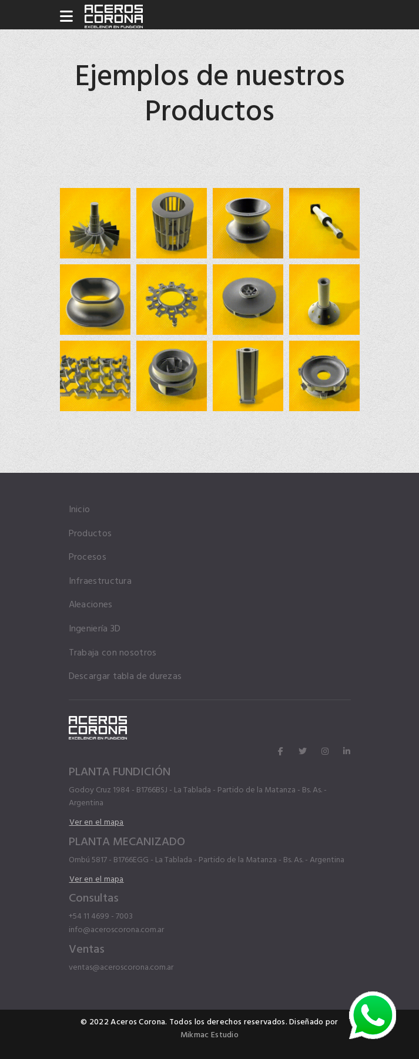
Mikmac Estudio (209, 1034)
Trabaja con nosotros (113, 653)
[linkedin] (346, 751)
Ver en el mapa (96, 822)
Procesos (87, 557)
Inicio (79, 509)
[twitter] (303, 751)
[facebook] (280, 751)
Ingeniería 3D (95, 628)
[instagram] (325, 751)
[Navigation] (66, 17)
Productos (90, 533)
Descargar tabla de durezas (125, 676)
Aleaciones (91, 604)
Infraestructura (100, 581)
